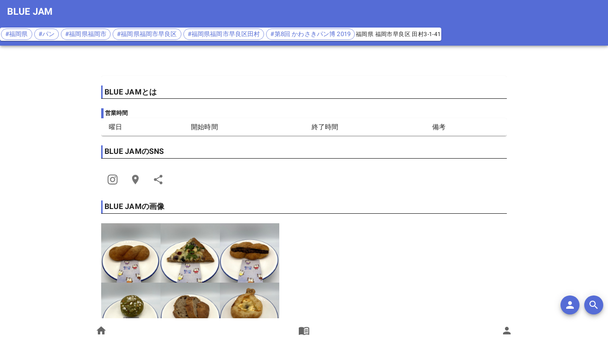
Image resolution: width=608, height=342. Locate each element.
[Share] (112, 179)
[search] (593, 304)
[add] (570, 304)
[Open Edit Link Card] (135, 179)
